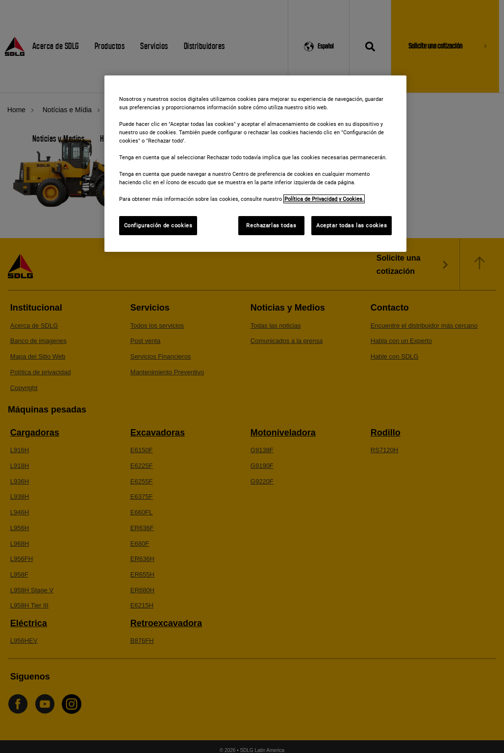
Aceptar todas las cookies (351, 225)
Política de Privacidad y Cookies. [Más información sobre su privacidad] (324, 198)
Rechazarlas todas (271, 225)
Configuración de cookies (158, 225)
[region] (255, 163)
